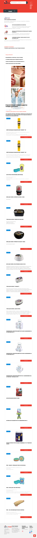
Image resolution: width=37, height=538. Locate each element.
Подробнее (26, 137)
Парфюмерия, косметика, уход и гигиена (14, 57)
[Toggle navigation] (14, 11)
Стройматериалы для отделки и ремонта (14, 59)
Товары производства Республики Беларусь (15, 61)
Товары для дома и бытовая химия (13, 63)
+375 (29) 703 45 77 (17, 531)
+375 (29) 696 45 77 (16, 530)
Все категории (15, 2)
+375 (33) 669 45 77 (15, 532)
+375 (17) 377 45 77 (15, 527)
